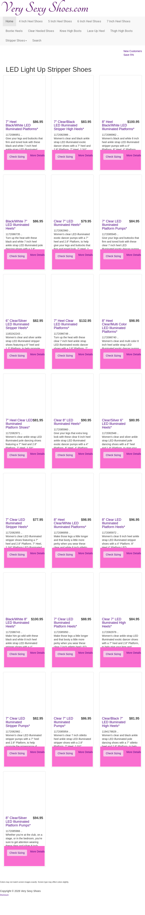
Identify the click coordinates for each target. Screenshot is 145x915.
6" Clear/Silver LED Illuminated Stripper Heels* (17, 324)
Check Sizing (17, 156)
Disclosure (4, 895)
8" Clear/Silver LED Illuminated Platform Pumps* (18, 821)
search (36, 40)
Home (9, 21)
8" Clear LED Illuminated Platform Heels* (113, 523)
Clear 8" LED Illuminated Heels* (67, 422)
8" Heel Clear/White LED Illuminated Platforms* (70, 523)
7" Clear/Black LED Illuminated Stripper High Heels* (69, 125)
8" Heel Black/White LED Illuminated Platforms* (118, 125)
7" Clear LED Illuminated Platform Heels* (65, 622)
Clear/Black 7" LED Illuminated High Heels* (113, 722)
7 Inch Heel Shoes (118, 21)
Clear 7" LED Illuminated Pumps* (63, 722)
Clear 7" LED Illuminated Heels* (67, 223)
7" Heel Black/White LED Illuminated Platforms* (22, 125)
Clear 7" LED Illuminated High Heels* (114, 622)
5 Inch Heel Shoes (60, 21)
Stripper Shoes (16, 40)
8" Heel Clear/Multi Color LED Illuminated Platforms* (114, 326)
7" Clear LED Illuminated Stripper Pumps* (18, 722)
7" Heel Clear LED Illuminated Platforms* (65, 324)
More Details (37, 155)
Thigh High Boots (121, 31)
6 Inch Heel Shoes (89, 21)
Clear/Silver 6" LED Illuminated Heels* (113, 423)
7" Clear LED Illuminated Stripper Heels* (17, 523)
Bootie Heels (14, 31)
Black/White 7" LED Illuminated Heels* (17, 225)
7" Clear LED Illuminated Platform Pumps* (114, 225)
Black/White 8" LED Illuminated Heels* (17, 622)
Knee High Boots (70, 31)
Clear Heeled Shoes (41, 31)
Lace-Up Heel (96, 31)
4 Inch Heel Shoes (31, 21)
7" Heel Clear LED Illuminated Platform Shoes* (19, 423)
